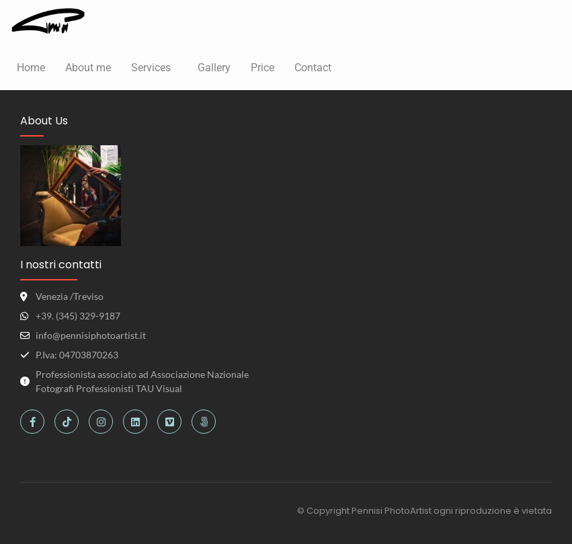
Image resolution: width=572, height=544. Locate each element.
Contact (312, 67)
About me (88, 67)
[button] (154, 67)
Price (262, 67)
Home (31, 67)
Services (151, 67)
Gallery (214, 67)
